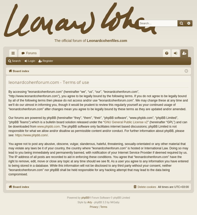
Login (31, 60)
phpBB (85, 197)
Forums (31, 53)
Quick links (14, 54)
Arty (89, 202)
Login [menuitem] (176, 54)
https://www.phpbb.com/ (31, 135)
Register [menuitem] (185, 54)
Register (48, 60)
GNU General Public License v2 (125, 122)
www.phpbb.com (48, 126)
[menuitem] (167, 53)
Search (16, 60)
